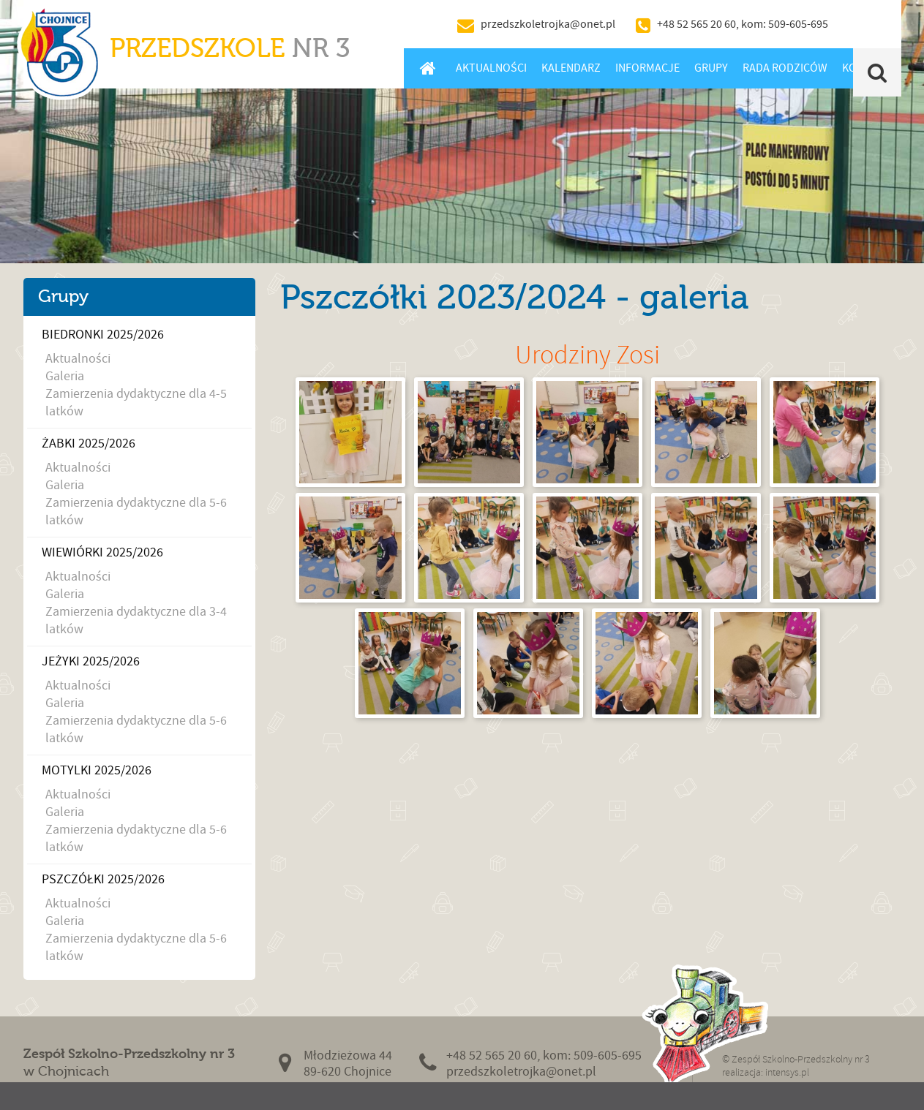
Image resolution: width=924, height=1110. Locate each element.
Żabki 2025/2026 (88, 443)
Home (428, 68)
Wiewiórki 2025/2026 (102, 552)
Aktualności (491, 68)
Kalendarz (571, 68)
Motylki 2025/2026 (96, 770)
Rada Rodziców (785, 68)
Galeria (64, 376)
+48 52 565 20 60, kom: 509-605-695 (742, 24)
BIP (868, 24)
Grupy (711, 68)
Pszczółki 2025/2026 (103, 879)
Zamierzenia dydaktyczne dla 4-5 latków (136, 402)
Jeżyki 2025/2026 (91, 661)
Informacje (647, 68)
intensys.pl (787, 1072)
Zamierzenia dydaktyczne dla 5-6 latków (136, 511)
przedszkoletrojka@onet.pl (548, 24)
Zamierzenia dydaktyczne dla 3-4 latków (136, 620)
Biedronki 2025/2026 (103, 334)
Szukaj (876, 72)
